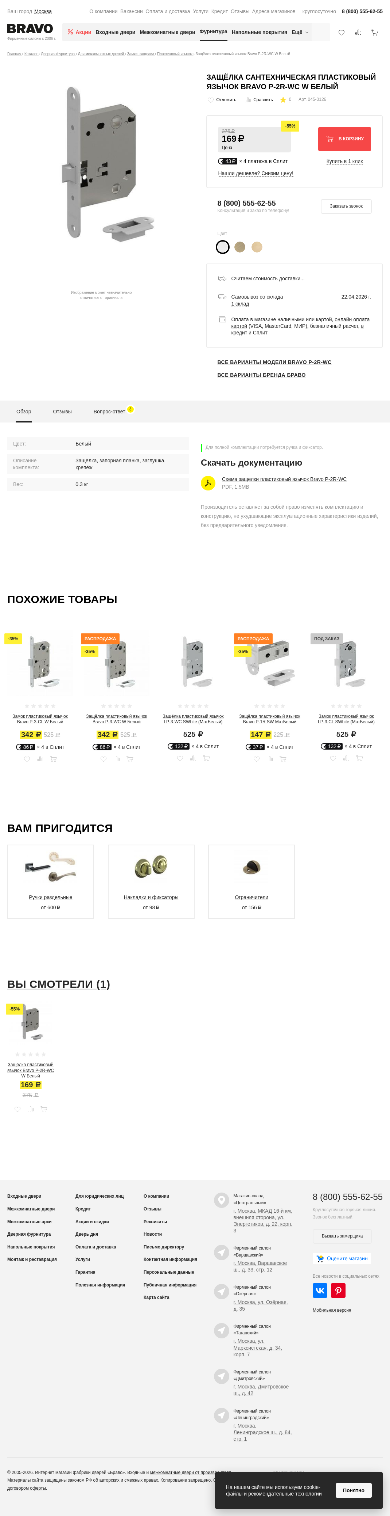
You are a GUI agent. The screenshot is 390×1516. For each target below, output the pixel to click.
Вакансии (131, 11)
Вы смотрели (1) (58, 984)
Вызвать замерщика (342, 1236)
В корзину (344, 138)
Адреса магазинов (274, 11)
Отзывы (240, 11)
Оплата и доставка (167, 11)
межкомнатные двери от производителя (190, 1472)
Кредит (219, 11)
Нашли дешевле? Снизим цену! (255, 173)
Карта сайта (156, 1297)
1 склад (240, 304)
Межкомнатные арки (29, 1221)
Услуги (200, 11)
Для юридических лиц (99, 1196)
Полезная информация (100, 1285)
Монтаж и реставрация (32, 1259)
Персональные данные (169, 1272)
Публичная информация (170, 1285)
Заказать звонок (346, 206)
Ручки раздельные (51, 897)
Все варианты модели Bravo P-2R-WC (274, 362)
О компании (103, 11)
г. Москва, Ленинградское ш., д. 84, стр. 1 (263, 1432)
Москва (43, 11)
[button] (254, 139)
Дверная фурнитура (29, 1234)
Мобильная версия (332, 1310)
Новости (153, 1234)
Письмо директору (164, 1247)
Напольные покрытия (259, 32)
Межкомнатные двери (167, 32)
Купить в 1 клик (345, 161)
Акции (83, 32)
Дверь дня (86, 1234)
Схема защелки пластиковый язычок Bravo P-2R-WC (284, 479)
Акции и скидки (92, 1221)
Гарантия (85, 1272)
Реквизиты (155, 1221)
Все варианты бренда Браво (261, 375)
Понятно (353, 1490)
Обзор (23, 411)
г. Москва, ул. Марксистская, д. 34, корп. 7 (258, 1347)
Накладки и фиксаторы (151, 897)
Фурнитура (213, 31)
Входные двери (115, 32)
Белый (83, 444)
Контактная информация (170, 1259)
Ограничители (251, 897)
